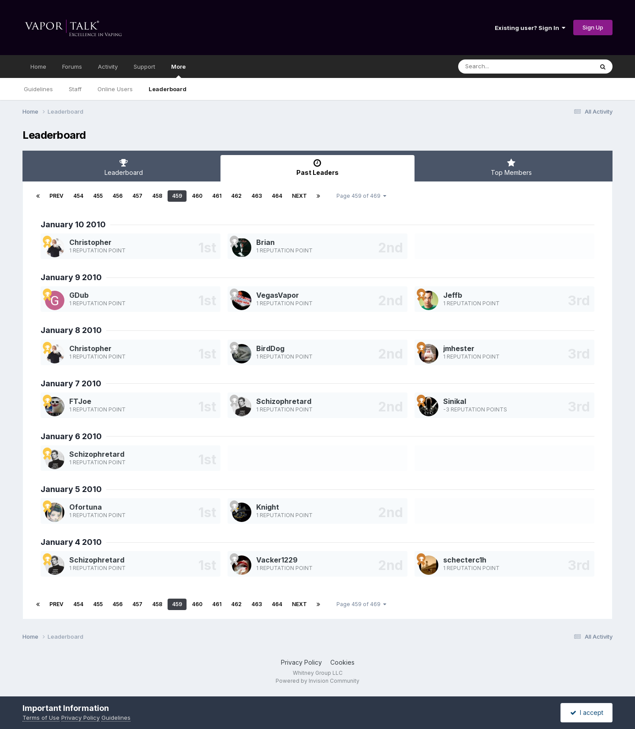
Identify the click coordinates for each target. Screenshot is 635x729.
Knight (267, 507)
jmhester (458, 348)
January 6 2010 (71, 436)
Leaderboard (168, 89)
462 (236, 195)
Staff (75, 89)
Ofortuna (85, 507)
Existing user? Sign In (530, 27)
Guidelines (38, 89)
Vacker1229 (277, 559)
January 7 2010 (71, 383)
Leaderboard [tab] (124, 167)
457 (137, 195)
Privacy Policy (301, 662)
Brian (265, 242)
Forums (72, 66)
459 (177, 195)
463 (256, 195)
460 (197, 195)
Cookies (342, 662)
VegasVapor (277, 295)
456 (117, 195)
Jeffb (452, 295)
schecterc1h (464, 559)
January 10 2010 (73, 224)
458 (157, 195)
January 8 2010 (71, 330)
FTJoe (80, 401)
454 (78, 195)
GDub (79, 295)
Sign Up (593, 27)
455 (98, 195)
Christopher (90, 242)
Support (144, 66)
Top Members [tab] (511, 167)
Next (299, 195)
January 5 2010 (71, 489)
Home (38, 66)
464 (277, 195)
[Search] (501, 66)
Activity (108, 66)
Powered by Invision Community (317, 680)
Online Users (115, 89)
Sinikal (454, 401)
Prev (56, 195)
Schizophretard (283, 401)
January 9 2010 (71, 277)
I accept (586, 712)
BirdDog (270, 348)
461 (216, 195)
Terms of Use (41, 717)
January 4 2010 (71, 542)
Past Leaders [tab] (317, 167)
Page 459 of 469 (361, 195)
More (178, 70)
